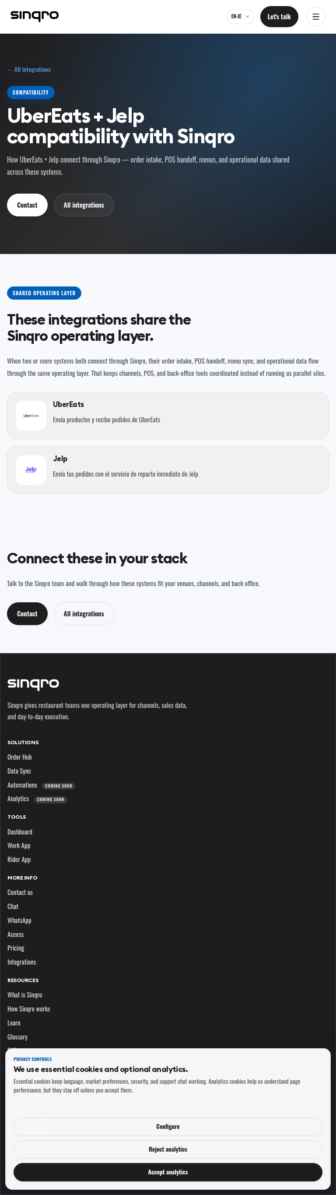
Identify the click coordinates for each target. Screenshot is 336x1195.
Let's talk (279, 16)
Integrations (21, 961)
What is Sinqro (24, 994)
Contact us (20, 892)
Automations (41, 784)
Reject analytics (168, 1149)
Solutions (22, 742)
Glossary (17, 1036)
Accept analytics (168, 1171)
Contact (27, 204)
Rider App (19, 859)
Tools (16, 816)
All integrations (84, 204)
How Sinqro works (28, 1008)
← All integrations (29, 69)
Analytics (37, 798)
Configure (167, 1126)
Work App (18, 845)
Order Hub (19, 756)
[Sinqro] (34, 16)
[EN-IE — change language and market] (240, 16)
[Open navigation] (316, 16)
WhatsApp (19, 920)
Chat (12, 906)
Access (15, 934)
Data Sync (19, 770)
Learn (14, 1022)
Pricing (15, 947)
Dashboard (19, 831)
